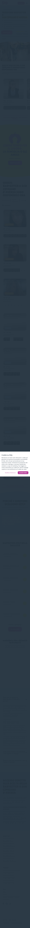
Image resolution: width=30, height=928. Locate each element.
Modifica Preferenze (10, 472)
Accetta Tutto (23, 472)
